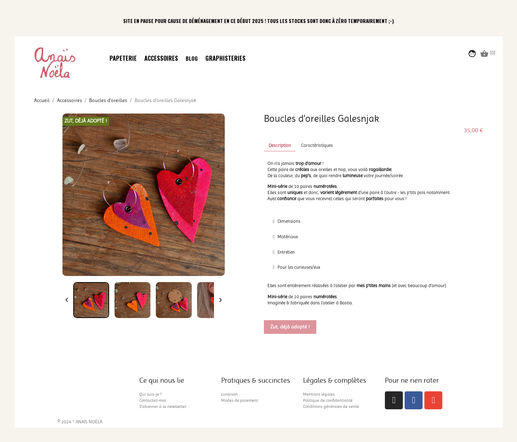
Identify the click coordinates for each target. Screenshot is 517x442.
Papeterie (123, 59)
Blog (192, 59)
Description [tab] (280, 145)
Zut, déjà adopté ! (290, 327)
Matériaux (288, 236)
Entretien (286, 252)
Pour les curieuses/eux (299, 267)
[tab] (373, 221)
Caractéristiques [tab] (317, 145)
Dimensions (289, 221)
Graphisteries (225, 59)
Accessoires (161, 59)
